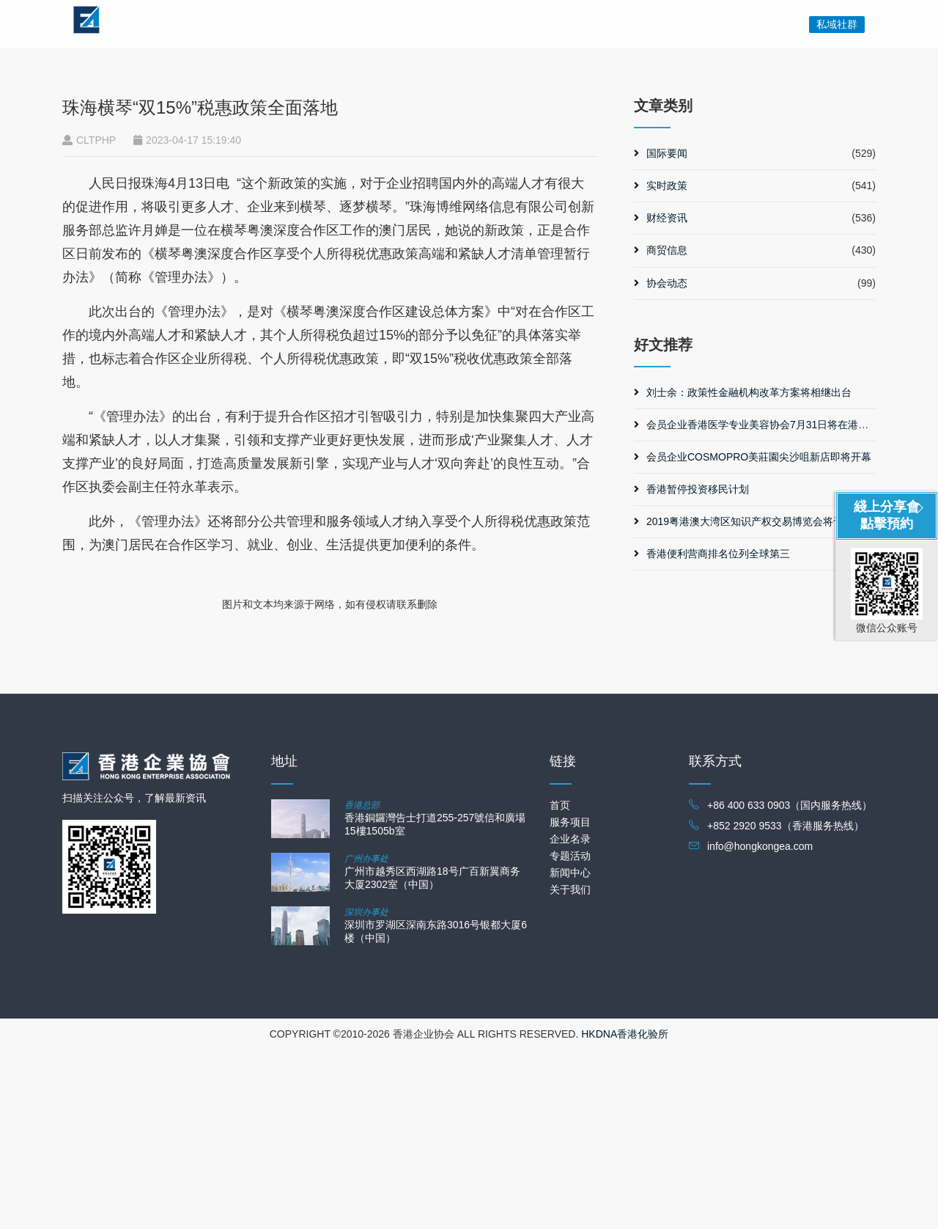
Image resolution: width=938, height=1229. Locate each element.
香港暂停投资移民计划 (691, 668)
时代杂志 (469, 23)
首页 (364, 23)
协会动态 (660, 461)
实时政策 (660, 364)
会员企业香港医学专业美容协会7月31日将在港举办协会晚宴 (777, 603)
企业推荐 (765, 23)
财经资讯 (660, 397)
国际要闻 (660, 332)
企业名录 (570, 1018)
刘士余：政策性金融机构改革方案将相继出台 (743, 570)
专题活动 (526, 23)
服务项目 (412, 23)
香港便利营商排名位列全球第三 (712, 732)
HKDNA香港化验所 (624, 1213)
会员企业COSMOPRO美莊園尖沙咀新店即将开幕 (752, 636)
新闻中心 (584, 23)
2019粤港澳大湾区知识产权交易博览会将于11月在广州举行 (775, 700)
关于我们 (708, 23)
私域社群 (836, 24)
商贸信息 (660, 429)
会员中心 (641, 23)
